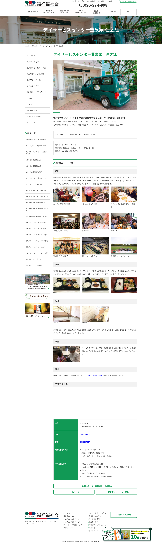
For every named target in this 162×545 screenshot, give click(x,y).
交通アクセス (84, 1)
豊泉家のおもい (69, 516)
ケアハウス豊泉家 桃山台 (33, 160)
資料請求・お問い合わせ (128, 1)
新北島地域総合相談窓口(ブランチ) (36, 216)
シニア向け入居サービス (72, 519)
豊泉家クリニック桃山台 (33, 259)
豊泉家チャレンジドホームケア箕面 (36, 253)
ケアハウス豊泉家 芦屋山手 (34, 172)
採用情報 (93, 1)
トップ (27, 46)
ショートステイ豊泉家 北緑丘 (35, 184)
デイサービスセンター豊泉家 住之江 (37, 202)
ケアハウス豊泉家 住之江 (33, 166)
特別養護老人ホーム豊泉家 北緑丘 (36, 140)
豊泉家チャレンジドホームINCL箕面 (37, 241)
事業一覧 (76, 1)
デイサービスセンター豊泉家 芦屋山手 (37, 209)
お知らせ (30, 98)
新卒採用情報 (32, 110)
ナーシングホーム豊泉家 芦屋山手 (36, 146)
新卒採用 (101, 1)
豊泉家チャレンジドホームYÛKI (35, 247)
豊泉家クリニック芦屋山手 (34, 265)
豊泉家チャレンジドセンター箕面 (36, 229)
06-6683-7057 (85, 442)
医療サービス (68, 528)
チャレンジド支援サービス (73, 525)
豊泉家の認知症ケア (96, 516)
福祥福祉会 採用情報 (123, 515)
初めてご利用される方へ (36, 74)
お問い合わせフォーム (96, 375)
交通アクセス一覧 (34, 80)
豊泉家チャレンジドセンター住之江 (36, 235)
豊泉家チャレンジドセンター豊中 (36, 222)
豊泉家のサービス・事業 (118, 492)
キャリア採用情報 (34, 116)
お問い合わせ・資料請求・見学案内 (97, 486)
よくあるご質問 (33, 86)
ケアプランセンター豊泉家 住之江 (36, 178)
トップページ (32, 56)
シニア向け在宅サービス (72, 522)
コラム (29, 104)
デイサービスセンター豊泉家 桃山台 (37, 196)
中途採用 (109, 1)
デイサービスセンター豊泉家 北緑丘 (37, 190)
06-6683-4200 (85, 434)
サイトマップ (32, 123)
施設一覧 (75, 492)
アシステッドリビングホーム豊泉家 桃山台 (36, 153)
